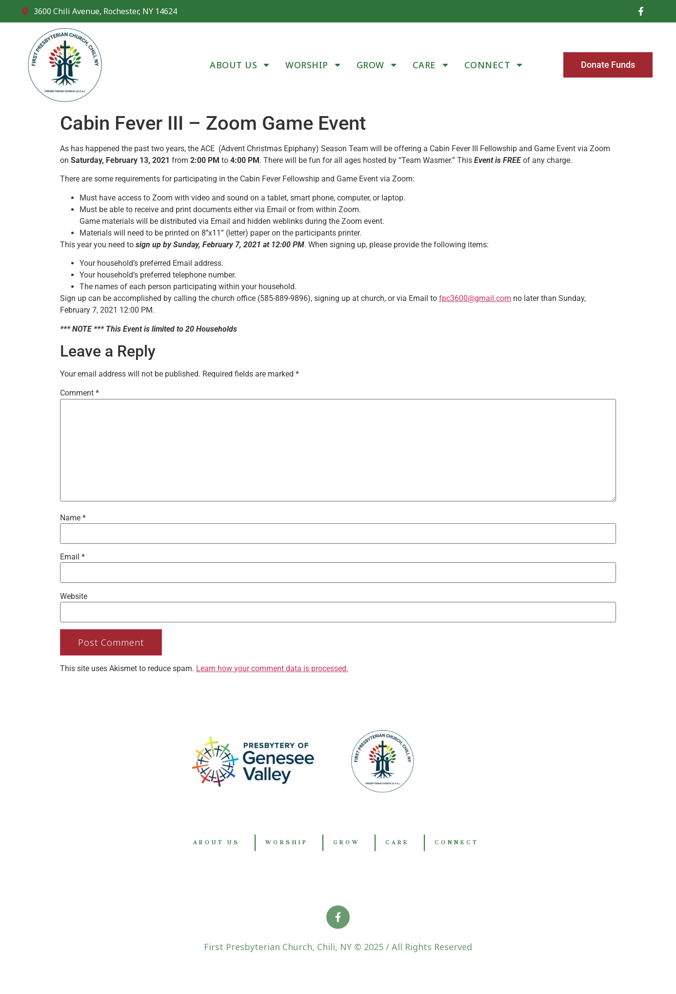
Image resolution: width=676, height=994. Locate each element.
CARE (431, 65)
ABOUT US (240, 65)
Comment (79, 393)
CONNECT (494, 65)
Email (72, 557)
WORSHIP (313, 65)
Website (73, 596)
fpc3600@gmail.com (475, 298)
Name (73, 518)
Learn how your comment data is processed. (272, 668)
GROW (377, 65)
